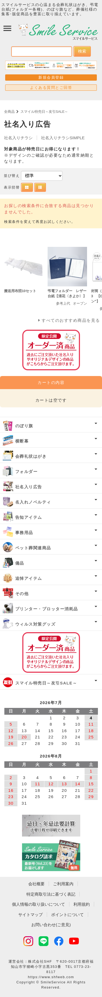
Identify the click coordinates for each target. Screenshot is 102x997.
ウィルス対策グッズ (35, 624)
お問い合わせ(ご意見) (51, 924)
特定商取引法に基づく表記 (50, 894)
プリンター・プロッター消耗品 (46, 609)
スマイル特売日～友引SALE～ (44, 112)
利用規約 (81, 904)
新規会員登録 (51, 77)
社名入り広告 (28, 486)
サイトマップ (30, 914)
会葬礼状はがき (31, 456)
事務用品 (24, 532)
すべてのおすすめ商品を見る (71, 320)
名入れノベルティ (33, 502)
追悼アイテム (28, 578)
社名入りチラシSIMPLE (63, 137)
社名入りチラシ (18, 137)
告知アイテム (28, 517)
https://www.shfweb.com (51, 977)
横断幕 (22, 441)
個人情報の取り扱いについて (38, 904)
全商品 (9, 112)
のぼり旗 (24, 425)
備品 (19, 563)
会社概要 (36, 883)
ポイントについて (67, 914)
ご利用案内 (63, 883)
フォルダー (26, 471)
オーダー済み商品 (51, 652)
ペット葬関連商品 (33, 548)
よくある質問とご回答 (51, 87)
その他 (22, 593)
